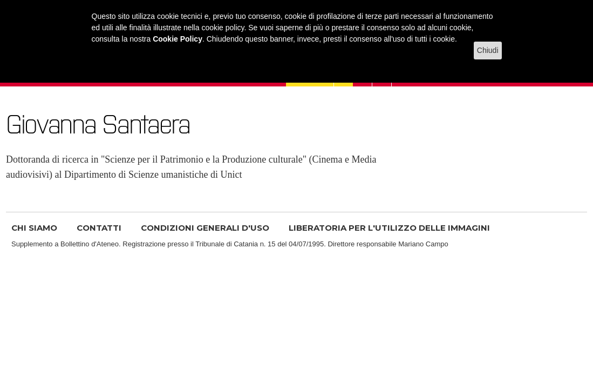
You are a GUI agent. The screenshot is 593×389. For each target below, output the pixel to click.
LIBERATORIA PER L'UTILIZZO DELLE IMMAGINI (389, 228)
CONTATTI (99, 228)
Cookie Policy (177, 39)
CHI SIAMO (34, 228)
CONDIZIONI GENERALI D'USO (205, 228)
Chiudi (488, 50)
